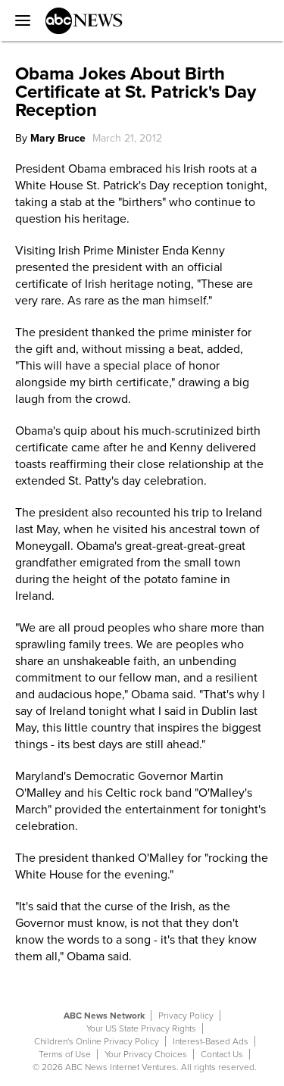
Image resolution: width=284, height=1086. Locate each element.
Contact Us (222, 1054)
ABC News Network (104, 1015)
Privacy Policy (186, 1015)
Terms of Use (65, 1054)
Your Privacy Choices (146, 1054)
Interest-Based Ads (210, 1041)
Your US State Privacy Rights (141, 1028)
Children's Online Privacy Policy (96, 1041)
